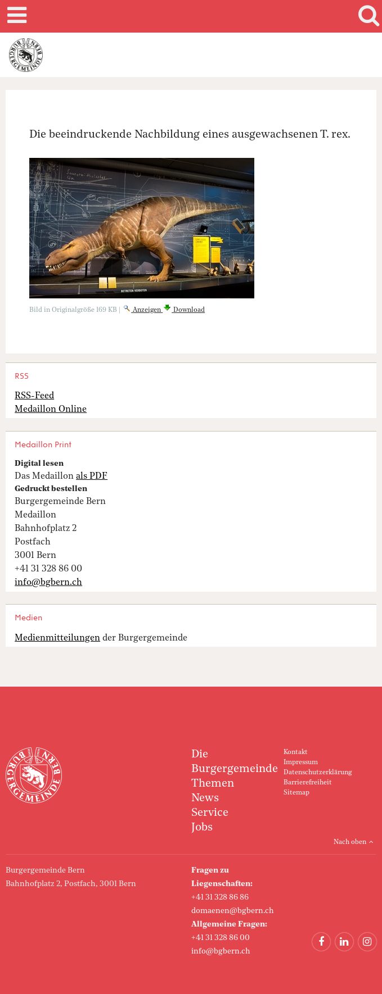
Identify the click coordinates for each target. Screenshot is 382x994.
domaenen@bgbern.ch (232, 911)
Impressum (301, 762)
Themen (212, 783)
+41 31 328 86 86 (220, 897)
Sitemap (296, 792)
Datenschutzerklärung (318, 772)
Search (367, 16)
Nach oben (350, 842)
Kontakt (296, 752)
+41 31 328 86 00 (220, 938)
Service (209, 813)
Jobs (202, 827)
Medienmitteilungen (57, 638)
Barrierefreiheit (308, 782)
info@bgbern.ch (220, 951)
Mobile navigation (15, 16)
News (205, 798)
